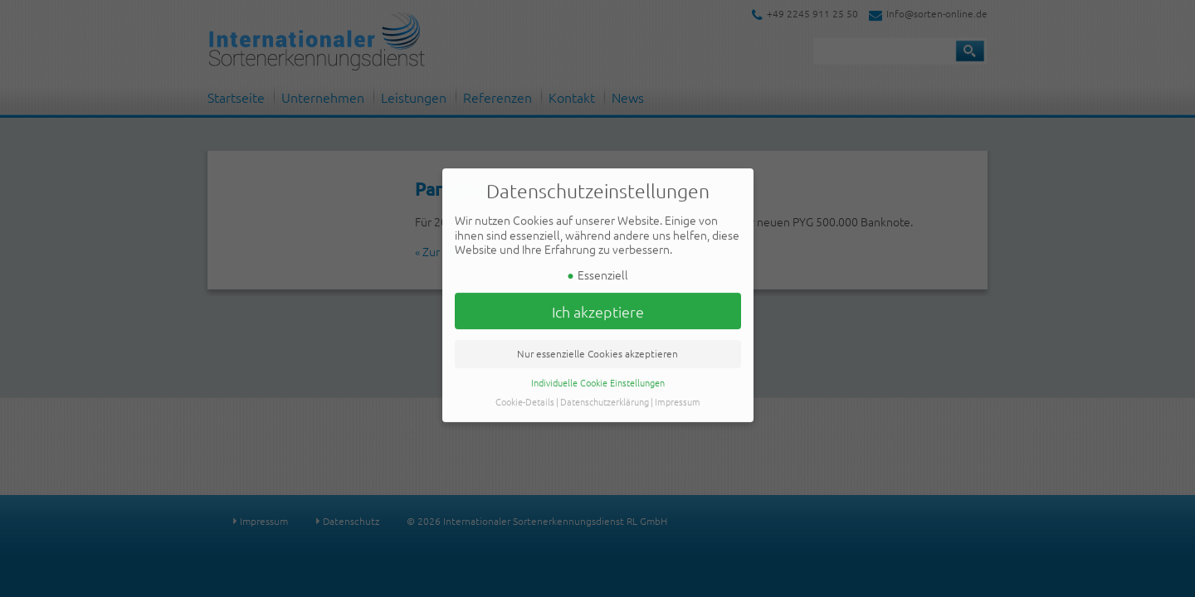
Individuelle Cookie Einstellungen (598, 375)
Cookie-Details (524, 394)
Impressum (677, 394)
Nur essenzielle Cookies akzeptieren (597, 346)
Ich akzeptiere (598, 303)
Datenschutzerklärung (604, 394)
